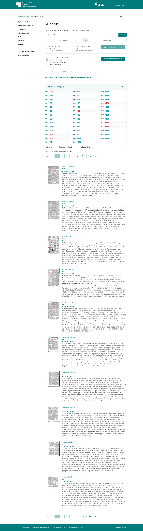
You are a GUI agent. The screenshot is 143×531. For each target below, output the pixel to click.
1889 (103, 111)
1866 (47, 130)
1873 (75, 103)
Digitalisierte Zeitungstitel (27, 22)
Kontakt (21, 44)
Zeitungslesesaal (23, 55)
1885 (103, 95)
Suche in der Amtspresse (112, 59)
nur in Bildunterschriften (84, 51)
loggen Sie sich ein (53, 72)
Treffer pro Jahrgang (56, 87)
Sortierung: (48, 147)
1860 (47, 107)
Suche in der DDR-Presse (112, 47)
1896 (103, 138)
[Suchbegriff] (82, 35)
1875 (75, 111)
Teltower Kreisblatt (55, 64)
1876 (75, 115)
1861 (47, 111)
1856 (47, 91)
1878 (75, 122)
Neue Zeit (52, 48)
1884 (103, 91)
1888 (103, 107)
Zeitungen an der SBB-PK (26, 51)
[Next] (95, 156)
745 (83, 156)
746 (89, 156)
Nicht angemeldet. (121, 528)
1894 (103, 130)
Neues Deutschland (55, 51)
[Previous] (47, 156)
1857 (47, 95)
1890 (103, 115)
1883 (75, 142)
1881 (75, 134)
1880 (75, 130)
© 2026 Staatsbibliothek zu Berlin (74, 528)
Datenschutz (25, 528)
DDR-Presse (22, 29)
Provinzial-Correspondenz (57, 62)
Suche (27, 16)
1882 (75, 138)
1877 (75, 119)
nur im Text (80, 48)
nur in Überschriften (83, 46)
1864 (47, 122)
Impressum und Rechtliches (40, 528)
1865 (47, 126)
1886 (103, 99)
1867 (47, 134)
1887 (103, 103)
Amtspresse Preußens (25, 26)
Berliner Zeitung (54, 46)
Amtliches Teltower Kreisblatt (58, 58)
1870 (75, 91)
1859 (47, 103)
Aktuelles (21, 40)
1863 (47, 119)
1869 (47, 142)
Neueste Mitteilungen (56, 60)
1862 (47, 115)
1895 (103, 134)
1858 (47, 99)
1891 (103, 119)
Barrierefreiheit (56, 528)
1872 (75, 99)
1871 (75, 95)
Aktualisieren (86, 147)
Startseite (21, 16)
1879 (75, 126)
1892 (103, 122)
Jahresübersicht (23, 33)
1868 (47, 138)
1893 (103, 126)
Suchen (122, 35)
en (124, 16)
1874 (75, 107)
